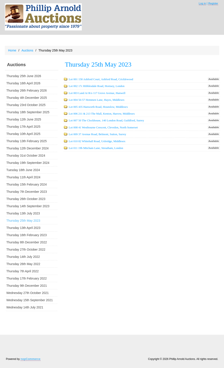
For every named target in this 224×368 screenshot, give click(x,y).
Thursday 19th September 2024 (27, 163)
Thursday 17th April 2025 (23, 126)
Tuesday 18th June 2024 (23, 170)
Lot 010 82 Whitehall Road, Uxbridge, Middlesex (97, 141)
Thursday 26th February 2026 (26, 90)
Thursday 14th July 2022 (23, 256)
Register (213, 3)
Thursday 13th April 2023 (23, 228)
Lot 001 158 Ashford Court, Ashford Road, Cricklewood (101, 79)
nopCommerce (30, 359)
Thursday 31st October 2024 (25, 155)
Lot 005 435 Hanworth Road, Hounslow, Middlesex (98, 106)
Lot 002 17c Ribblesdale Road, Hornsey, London (96, 86)
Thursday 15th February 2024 (26, 184)
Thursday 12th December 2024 (27, 148)
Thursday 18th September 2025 (27, 112)
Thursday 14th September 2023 (27, 206)
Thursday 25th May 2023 (23, 220)
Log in (202, 3)
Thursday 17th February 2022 (26, 278)
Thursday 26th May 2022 (23, 264)
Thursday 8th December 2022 (26, 242)
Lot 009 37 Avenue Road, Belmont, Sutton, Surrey (97, 134)
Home (12, 50)
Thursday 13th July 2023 (23, 213)
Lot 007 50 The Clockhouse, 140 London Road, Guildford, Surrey (106, 120)
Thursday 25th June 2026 (23, 76)
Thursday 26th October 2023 (25, 199)
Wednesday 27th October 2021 (27, 293)
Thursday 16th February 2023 (26, 235)
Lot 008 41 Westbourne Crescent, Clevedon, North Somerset (103, 127)
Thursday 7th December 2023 (26, 191)
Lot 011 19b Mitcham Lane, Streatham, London (96, 148)
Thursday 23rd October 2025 (26, 105)
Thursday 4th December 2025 (26, 97)
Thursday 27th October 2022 (25, 249)
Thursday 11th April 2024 (23, 177)
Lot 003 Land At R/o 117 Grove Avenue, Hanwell (97, 93)
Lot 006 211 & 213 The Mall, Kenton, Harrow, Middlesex (102, 113)
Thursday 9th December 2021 (26, 285)
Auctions (27, 50)
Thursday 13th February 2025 (26, 141)
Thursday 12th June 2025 (23, 119)
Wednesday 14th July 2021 (24, 307)
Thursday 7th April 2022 (22, 271)
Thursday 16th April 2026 (23, 83)
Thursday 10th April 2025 (23, 134)
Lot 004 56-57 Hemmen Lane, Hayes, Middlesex (96, 99)
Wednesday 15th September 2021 (29, 300)
